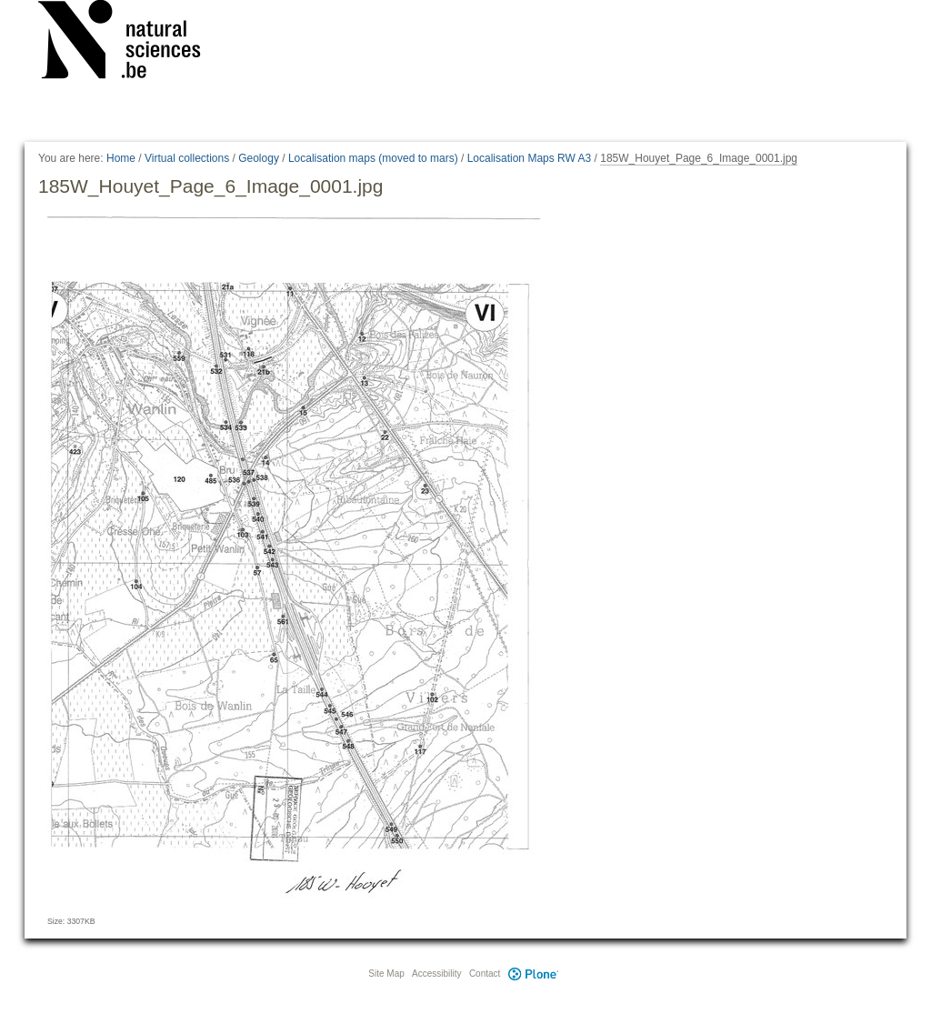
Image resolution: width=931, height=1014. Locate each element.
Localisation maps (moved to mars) (373, 158)
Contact (484, 974)
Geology (258, 158)
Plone (533, 974)
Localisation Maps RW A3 (529, 158)
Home (120, 158)
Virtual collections (187, 158)
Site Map (386, 974)
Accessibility (436, 974)
